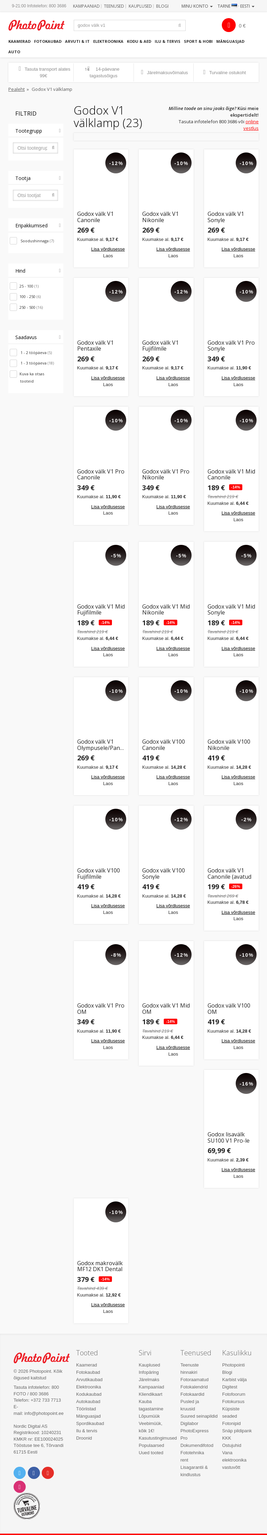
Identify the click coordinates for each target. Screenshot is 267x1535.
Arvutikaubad (89, 1379)
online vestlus (251, 124)
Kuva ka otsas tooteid (31, 377)
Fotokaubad (48, 41)
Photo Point (45, 1357)
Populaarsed (151, 1445)
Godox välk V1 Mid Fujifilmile (101, 610)
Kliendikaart (150, 1394)
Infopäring (149, 1372)
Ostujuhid (231, 1445)
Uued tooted (151, 1452)
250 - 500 (31, 307)
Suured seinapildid (199, 1416)
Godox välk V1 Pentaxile (95, 346)
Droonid (84, 1438)
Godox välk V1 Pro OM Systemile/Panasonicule (101, 1009)
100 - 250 (30, 296)
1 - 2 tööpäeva (35, 352)
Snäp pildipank (237, 1430)
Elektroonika (108, 41)
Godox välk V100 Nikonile (229, 745)
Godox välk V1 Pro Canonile (100, 475)
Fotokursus (233, 1401)
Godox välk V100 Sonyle (163, 874)
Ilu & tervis (167, 41)
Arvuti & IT (77, 41)
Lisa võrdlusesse (108, 249)
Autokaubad (88, 1401)
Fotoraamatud (194, 1379)
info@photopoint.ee (44, 1413)
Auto (14, 51)
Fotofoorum (233, 1394)
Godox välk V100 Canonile (163, 745)
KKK (226, 1438)
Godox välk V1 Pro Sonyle (231, 346)
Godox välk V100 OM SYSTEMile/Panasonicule (232, 1009)
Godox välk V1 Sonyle (226, 217)
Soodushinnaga (36, 240)
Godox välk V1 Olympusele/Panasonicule (101, 745)
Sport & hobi (198, 41)
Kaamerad (19, 41)
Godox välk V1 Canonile (95, 217)
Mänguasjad (230, 41)
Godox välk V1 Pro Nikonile (165, 475)
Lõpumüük (149, 1416)
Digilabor (189, 1423)
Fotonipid (231, 1423)
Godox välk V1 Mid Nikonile (166, 610)
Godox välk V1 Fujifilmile (160, 346)
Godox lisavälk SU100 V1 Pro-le (229, 1137)
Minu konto (197, 6)
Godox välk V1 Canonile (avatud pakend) (229, 874)
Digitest (229, 1386)
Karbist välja (234, 1379)
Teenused (114, 6)
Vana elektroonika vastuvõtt (234, 1460)
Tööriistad (86, 1408)
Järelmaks (149, 1379)
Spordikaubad (90, 1423)
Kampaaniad (86, 6)
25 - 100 (29, 286)
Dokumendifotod (196, 1445)
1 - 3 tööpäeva (36, 363)
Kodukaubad (89, 1394)
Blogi (162, 6)
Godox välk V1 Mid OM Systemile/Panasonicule (166, 1009)
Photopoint (40, 25)
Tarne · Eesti (236, 6)
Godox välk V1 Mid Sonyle (231, 610)
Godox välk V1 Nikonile (160, 217)
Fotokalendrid (194, 1386)
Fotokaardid (192, 1394)
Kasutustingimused (158, 1438)
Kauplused (140, 6)
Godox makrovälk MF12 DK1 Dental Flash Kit (100, 1266)
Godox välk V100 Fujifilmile (98, 874)
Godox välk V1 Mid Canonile (231, 475)
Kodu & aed (139, 41)
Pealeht (16, 89)
